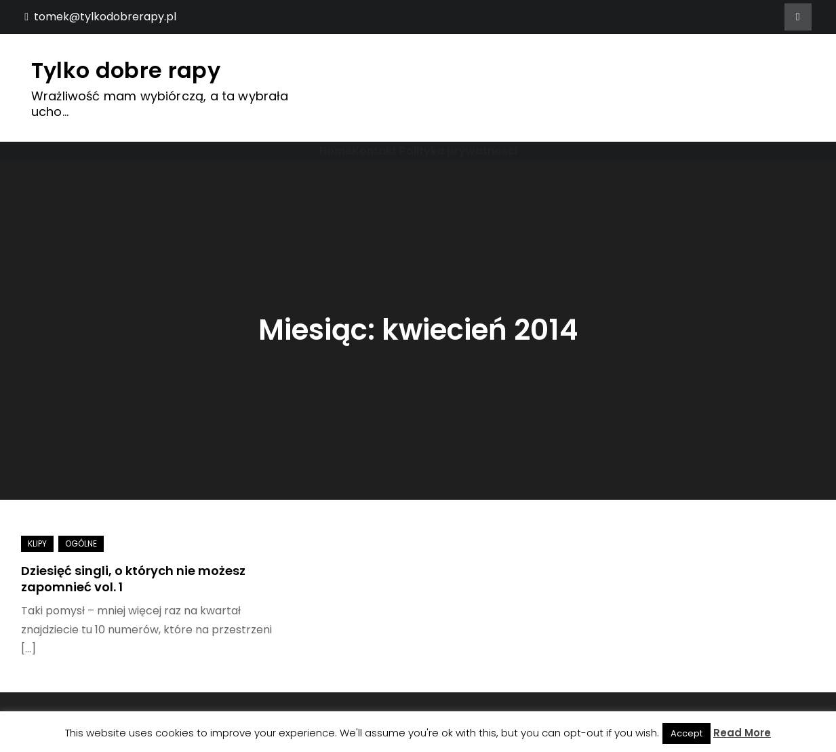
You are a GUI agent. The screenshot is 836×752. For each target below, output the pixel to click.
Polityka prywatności (458, 151)
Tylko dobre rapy (125, 70)
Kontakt (374, 151)
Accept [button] (686, 733)
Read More (742, 733)
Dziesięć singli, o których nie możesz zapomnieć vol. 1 (133, 578)
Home (335, 151)
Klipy (37, 543)
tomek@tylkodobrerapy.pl (100, 16)
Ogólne (81, 543)
